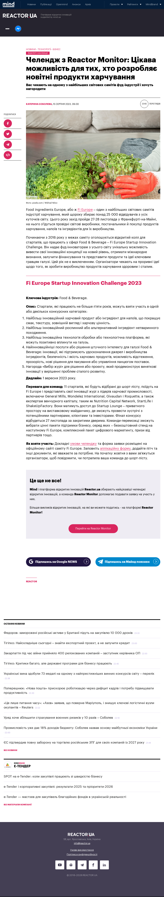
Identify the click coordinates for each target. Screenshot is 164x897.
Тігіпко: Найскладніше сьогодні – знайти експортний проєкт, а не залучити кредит (67, 643)
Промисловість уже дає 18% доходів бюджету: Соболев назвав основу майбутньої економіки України (80, 727)
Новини (31, 4)
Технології (44, 49)
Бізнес (57, 49)
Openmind (62, 4)
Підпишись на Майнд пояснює (127, 561)
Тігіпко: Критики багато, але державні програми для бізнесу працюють (58, 663)
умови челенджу (83, 443)
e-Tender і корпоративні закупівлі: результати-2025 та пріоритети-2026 (58, 786)
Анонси (76, 4)
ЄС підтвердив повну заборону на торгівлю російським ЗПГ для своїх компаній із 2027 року (74, 742)
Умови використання (82, 850)
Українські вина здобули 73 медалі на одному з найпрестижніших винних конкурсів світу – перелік (79, 673)
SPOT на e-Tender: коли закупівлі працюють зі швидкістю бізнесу (53, 776)
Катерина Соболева (39, 104)
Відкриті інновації (38, 53)
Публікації (46, 4)
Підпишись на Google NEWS (58, 561)
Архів (88, 4)
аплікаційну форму (115, 448)
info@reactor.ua (82, 843)
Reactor (31, 581)
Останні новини (14, 624)
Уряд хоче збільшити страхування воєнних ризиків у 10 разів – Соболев (58, 717)
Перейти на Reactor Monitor (93, 528)
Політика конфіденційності (82, 854)
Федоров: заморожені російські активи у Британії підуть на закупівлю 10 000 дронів (68, 632)
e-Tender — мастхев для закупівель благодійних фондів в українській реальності (65, 796)
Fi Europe (85, 209)
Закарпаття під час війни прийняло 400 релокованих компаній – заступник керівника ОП (72, 653)
